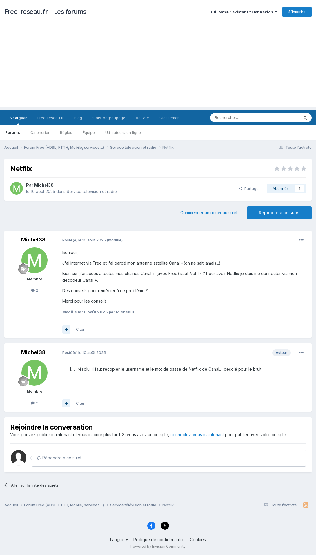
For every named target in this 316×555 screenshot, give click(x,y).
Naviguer (18, 120)
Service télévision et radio (92, 191)
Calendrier (40, 132)
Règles (66, 132)
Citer (80, 329)
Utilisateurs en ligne (123, 132)
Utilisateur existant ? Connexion (244, 12)
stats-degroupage (108, 117)
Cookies (198, 539)
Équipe (89, 132)
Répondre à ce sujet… (61, 457)
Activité (142, 117)
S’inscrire (297, 11)
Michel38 (44, 185)
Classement (170, 117)
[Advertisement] (158, 66)
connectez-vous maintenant (197, 434)
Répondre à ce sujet (279, 212)
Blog (78, 117)
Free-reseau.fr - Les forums (45, 11)
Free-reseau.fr (50, 117)
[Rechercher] (241, 117)
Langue (119, 539)
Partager (249, 188)
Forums (12, 132)
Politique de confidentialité (158, 539)
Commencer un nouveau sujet (208, 212)
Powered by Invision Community (158, 546)
